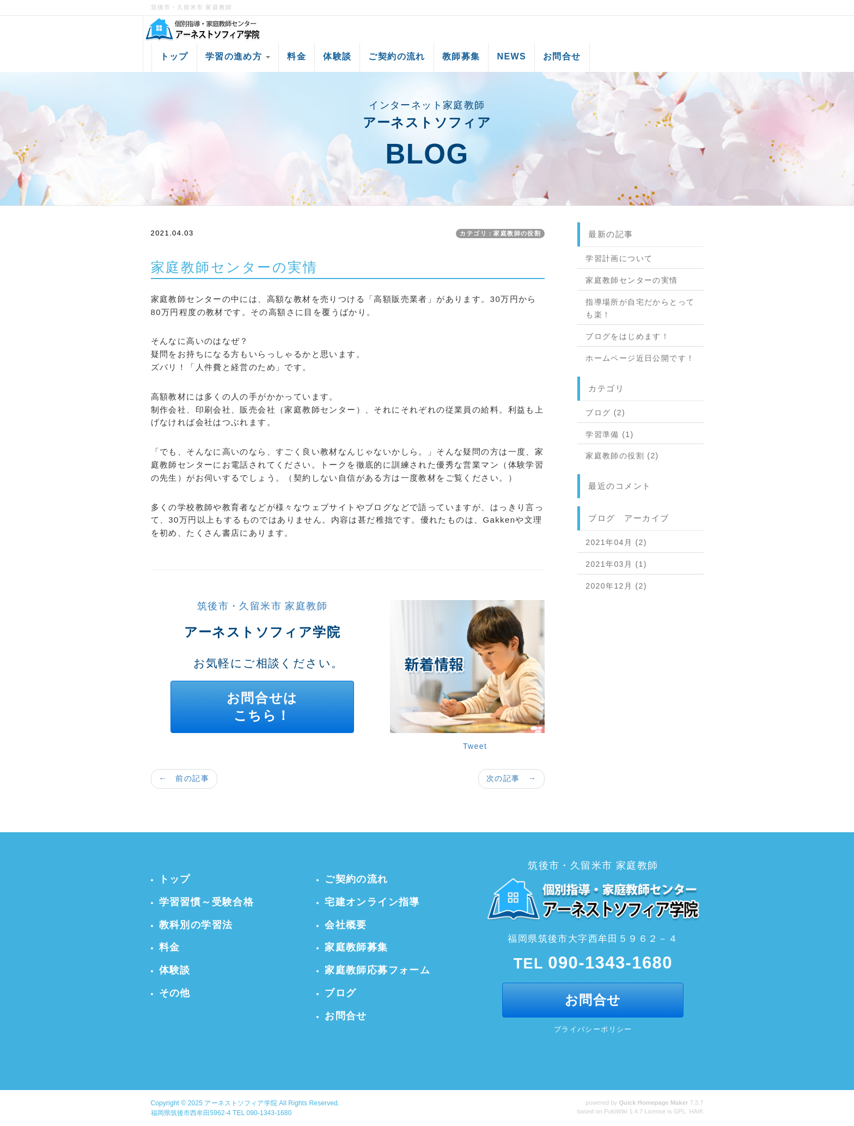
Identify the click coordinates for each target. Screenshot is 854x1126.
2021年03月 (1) (616, 564)
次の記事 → (511, 778)
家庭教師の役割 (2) (621, 455)
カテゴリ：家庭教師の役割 (500, 233)
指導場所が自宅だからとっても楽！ (639, 308)
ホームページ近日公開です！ (639, 358)
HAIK (696, 1111)
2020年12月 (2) (616, 586)
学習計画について (618, 258)
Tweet (475, 746)
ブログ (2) (605, 412)
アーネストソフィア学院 (240, 1103)
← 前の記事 (184, 778)
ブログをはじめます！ (627, 336)
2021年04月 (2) (616, 542)
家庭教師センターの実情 (631, 280)
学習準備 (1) (609, 434)
